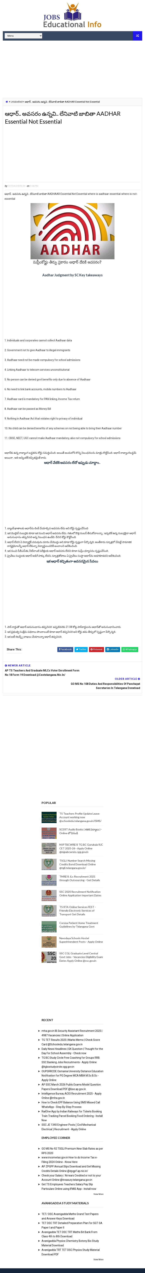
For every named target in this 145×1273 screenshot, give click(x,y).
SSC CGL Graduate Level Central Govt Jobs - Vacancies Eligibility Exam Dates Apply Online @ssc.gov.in (81, 948)
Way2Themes (23, 1266)
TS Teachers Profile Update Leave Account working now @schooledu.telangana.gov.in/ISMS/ (80, 809)
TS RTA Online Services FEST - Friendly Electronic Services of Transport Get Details (77, 902)
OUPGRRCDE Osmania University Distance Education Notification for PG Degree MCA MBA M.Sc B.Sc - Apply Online (72, 1067)
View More (98, 1186)
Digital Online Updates (64, 1266)
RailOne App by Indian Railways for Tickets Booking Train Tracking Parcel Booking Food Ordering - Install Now (72, 1107)
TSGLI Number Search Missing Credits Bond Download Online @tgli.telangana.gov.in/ (77, 855)
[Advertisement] (72, 69)
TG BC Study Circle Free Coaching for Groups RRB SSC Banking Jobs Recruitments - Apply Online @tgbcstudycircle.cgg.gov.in (71, 1054)
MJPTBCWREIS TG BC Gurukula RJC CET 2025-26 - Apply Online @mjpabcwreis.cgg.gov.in (81, 840)
